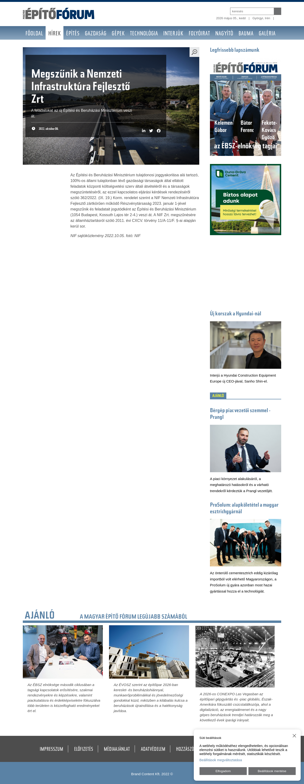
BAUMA (245, 34)
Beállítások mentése (272, 771)
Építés (73, 34)
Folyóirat (199, 34)
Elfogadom (223, 771)
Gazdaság (95, 34)
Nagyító (224, 34)
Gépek (118, 34)
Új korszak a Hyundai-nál (235, 314)
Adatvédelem (153, 749)
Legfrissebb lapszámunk (235, 50)
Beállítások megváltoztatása (221, 760)
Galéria (267, 34)
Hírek (54, 34)
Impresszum (51, 749)
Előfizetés (83, 749)
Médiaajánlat (117, 749)
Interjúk (173, 34)
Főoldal (34, 34)
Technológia (144, 34)
